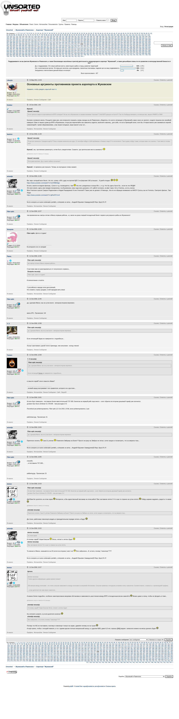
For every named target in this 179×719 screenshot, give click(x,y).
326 (66, 42)
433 (106, 45)
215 (14, 39)
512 (60, 48)
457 (35, 47)
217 (20, 39)
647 (41, 53)
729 (149, 55)
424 (78, 45)
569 (91, 50)
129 (38, 36)
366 (44, 44)
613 (81, 52)
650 (51, 53)
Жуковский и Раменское (24, 30)
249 (118, 39)
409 (32, 45)
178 (44, 38)
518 (78, 48)
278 (63, 41)
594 (23, 52)
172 (26, 38)
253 (131, 39)
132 (48, 36)
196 (100, 38)
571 (97, 50)
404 (17, 45)
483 (115, 47)
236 (78, 39)
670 (112, 53)
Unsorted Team (79, 686)
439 (125, 45)
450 (14, 47)
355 (11, 44)
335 (94, 42)
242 (97, 39)
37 (93, 33)
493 (146, 47)
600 (41, 52)
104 (105, 35)
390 (118, 44)
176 (38, 38)
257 (143, 39)
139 (69, 36)
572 (100, 50)
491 (140, 47)
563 (72, 50)
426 (85, 45)
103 (102, 35)
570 (94, 50)
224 (41, 39)
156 (121, 36)
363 (35, 44)
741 (41, 56)
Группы (61, 24)
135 (57, 36)
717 (112, 55)
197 (103, 38)
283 (78, 41)
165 (149, 36)
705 (75, 55)
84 (56, 35)
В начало (10, 99)
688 (23, 55)
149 (100, 36)
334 (91, 42)
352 (146, 42)
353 (149, 42)
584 (137, 50)
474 (88, 47)
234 (72, 39)
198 (106, 38)
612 (78, 52)
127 (32, 36)
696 (48, 55)
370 (57, 44)
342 (115, 42)
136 (60, 36)
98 (88, 35)
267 (29, 41)
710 (91, 55)
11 (33, 33)
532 (121, 48)
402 (11, 45)
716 (109, 55)
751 (72, 56)
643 (29, 53)
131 (44, 36)
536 (134, 48)
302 (137, 41)
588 (149, 50)
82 (51, 35)
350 (140, 42)
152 (109, 36)
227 (51, 39)
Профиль (30, 99)
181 (54, 38)
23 (61, 33)
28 (72, 33)
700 (60, 55)
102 (99, 35)
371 (60, 44)
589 (8, 52)
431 (100, 45)
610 (72, 52)
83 (53, 35)
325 (63, 42)
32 (82, 33)
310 (17, 42)
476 (94, 47)
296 (118, 41)
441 (131, 45)
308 (11, 42)
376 (75, 44)
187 (72, 38)
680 (143, 53)
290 (100, 41)
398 (143, 44)
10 (31, 33)
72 (28, 35)
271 (41, 41)
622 (109, 52)
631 (137, 52)
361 (29, 44)
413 (44, 45)
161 (137, 36)
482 (112, 47)
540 (146, 48)
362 (32, 44)
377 (78, 44)
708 (85, 55)
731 (11, 56)
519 (81, 48)
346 (128, 42)
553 (41, 50)
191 (85, 38)
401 (8, 45)
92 (74, 35)
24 (63, 33)
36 (91, 33)
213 (8, 39)
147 (94, 36)
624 (115, 52)
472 (81, 47)
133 (51, 36)
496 (11, 48)
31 (79, 33)
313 (26, 42)
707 (81, 55)
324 (60, 42)
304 (143, 41)
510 (54, 48)
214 (11, 39)
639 (17, 53)
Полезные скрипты (111, 686)
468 (69, 47)
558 (57, 50)
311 (20, 42)
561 (66, 50)
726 (140, 55)
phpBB (71, 686)
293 (109, 41)
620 (103, 52)
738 (32, 56)
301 (134, 41)
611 (75, 52)
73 (30, 35)
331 (81, 42)
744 (51, 56)
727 (143, 55)
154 (115, 36)
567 (85, 50)
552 (38, 50)
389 (115, 44)
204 (125, 38)
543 (11, 50)
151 (106, 36)
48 (119, 33)
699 (57, 55)
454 (26, 47)
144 (85, 36)
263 (17, 41)
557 (54, 50)
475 (91, 47)
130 (41, 36)
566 (81, 50)
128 (35, 36)
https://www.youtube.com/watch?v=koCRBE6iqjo (43, 183)
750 (69, 56)
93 (76, 35)
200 (112, 38)
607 (63, 52)
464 (57, 47)
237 (81, 39)
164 (146, 36)
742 (44, 56)
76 (37, 35)
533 (125, 48)
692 (35, 55)
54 (132, 33)
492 (143, 47)
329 (75, 42)
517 (75, 48)
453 (23, 47)
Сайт (49, 99)
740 (38, 56)
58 (142, 33)
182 (57, 38)
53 (130, 33)
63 (7, 35)
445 (143, 45)
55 (135, 33)
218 (23, 39)
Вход (161, 26)
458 (38, 47)
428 (91, 45)
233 (69, 39)
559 (60, 50)
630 (134, 52)
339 (106, 42)
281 (72, 41)
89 (67, 35)
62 (151, 33)
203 (121, 38)
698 (54, 55)
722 (128, 55)
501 (26, 48)
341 (112, 42)
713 (100, 55)
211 (146, 38)
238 (85, 39)
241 (94, 39)
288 (94, 41)
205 (128, 38)
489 (134, 47)
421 (69, 45)
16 (45, 33)
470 (75, 47)
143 (81, 36)
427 (88, 45)
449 (11, 47)
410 (35, 45)
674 (125, 53)
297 (121, 41)
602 (48, 52)
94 (79, 35)
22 (59, 33)
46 (114, 33)
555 (48, 50)
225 (44, 39)
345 (125, 42)
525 (100, 48)
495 (8, 48)
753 (78, 56)
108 (118, 35)
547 (23, 50)
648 (44, 53)
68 (19, 35)
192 (88, 38)
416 (54, 45)
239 (88, 39)
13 (38, 33)
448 (8, 47)
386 (106, 44)
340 (109, 42)
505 (38, 48)
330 (78, 42)
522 (91, 48)
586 (143, 50)
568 (88, 50)
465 (60, 47)
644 (32, 53)
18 (49, 33)
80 (46, 35)
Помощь (74, 24)
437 (118, 45)
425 (81, 45)
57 (139, 33)
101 (96, 35)
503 (32, 48)
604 (54, 52)
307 (8, 42)
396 (137, 44)
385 (103, 44)
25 (66, 33)
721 (125, 55)
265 (23, 41)
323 (57, 42)
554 (44, 50)
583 (134, 50)
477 (97, 47)
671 (115, 53)
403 (14, 45)
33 (84, 33)
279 (66, 41)
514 (66, 48)
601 (44, 52)
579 (121, 50)
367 (48, 44)
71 (26, 35)
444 (140, 45)
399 (146, 44)
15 (42, 33)
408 (29, 45)
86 (60, 35)
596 (29, 52)
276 (57, 41)
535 (131, 48)
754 (81, 56)
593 (20, 52)
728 (146, 55)
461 (48, 47)
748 (63, 56)
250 (121, 39)
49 (121, 33)
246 (109, 39)
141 (75, 36)
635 (149, 52)
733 (17, 56)
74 (32, 35)
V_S (8, 323)
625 (118, 52)
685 (14, 55)
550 (32, 50)
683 (8, 55)
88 (65, 35)
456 (32, 47)
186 (69, 38)
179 (48, 38)
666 (100, 53)
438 (121, 45)
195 (97, 38)
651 (54, 53)
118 (148, 35)
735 (23, 56)
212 (149, 38)
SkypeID (64, 392)
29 (75, 33)
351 (143, 42)
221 (32, 39)
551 (35, 50)
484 (118, 47)
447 (149, 45)
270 (38, 41)
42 (105, 33)
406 (23, 45)
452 (20, 47)
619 (100, 52)
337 (100, 42)
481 (109, 47)
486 (125, 47)
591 (14, 52)
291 (103, 41)
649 (48, 53)
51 (126, 33)
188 (75, 38)
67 (16, 35)
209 (140, 38)
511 (57, 48)
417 (57, 45)
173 (29, 38)
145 (88, 36)
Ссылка (156, 80)
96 (83, 35)
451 (17, 47)
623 (112, 52)
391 (121, 44)
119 (8, 36)
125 (26, 36)
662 (88, 53)
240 (91, 39)
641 (23, 53)
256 (140, 39)
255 (137, 39)
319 (44, 42)
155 (118, 36)
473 (85, 47)
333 (88, 42)
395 (134, 44)
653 (60, 53)
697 (51, 55)
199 (109, 38)
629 (131, 52)
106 (111, 35)
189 (78, 38)
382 (94, 44)
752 (75, 56)
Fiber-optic (10, 211)
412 (41, 45)
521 (88, 48)
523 (94, 48)
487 (128, 47)
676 (131, 53)
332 (85, 42)
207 (134, 38)
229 (57, 39)
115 (139, 35)
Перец (9, 256)
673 (121, 53)
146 (91, 36)
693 (38, 55)
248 (115, 39)
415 (51, 45)
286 (88, 41)
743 (48, 56)
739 (35, 56)
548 (26, 50)
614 (85, 52)
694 (41, 55)
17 (47, 33)
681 (146, 53)
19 (52, 33)
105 (108, 35)
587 (146, 50)
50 (123, 33)
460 (44, 47)
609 (69, 52)
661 (85, 53)
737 (29, 56)
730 (8, 56)
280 (69, 41)
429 (94, 45)
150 (103, 36)
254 (134, 39)
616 (91, 52)
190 (81, 38)
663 (91, 53)
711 (94, 55)
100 (93, 35)
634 (146, 52)
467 (66, 47)
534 (128, 48)
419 (63, 45)
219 (26, 39)
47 (116, 33)
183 (60, 38)
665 (97, 53)
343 (118, 42)
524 (97, 48)
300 (131, 41)
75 (35, 35)
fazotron (9, 134)
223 (38, 39)
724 (134, 55)
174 (32, 38)
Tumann (9, 355)
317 (38, 42)
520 (85, 48)
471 (78, 47)
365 (41, 44)
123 (20, 36)
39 (98, 33)
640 (20, 53)
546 (20, 50)
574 (106, 50)
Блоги (36, 24)
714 (103, 55)
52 (128, 33)
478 (100, 47)
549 (29, 50)
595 (26, 52)
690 (29, 55)
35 (89, 33)
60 (146, 33)
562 (69, 50)
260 (8, 41)
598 (35, 52)
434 (109, 45)
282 (75, 41)
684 (11, 55)
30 (77, 33)
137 (63, 36)
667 (103, 53)
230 (60, 39)
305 (146, 41)
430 (97, 45)
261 (11, 41)
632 (140, 52)
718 (115, 55)
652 (57, 53)
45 (112, 33)
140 (72, 36)
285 (85, 41)
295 (115, 41)
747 (60, 56)
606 (60, 52)
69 (21, 35)
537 (137, 48)
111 (127, 35)
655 (66, 53)
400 (149, 44)
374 (69, 44)
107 (115, 35)
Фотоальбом (43, 24)
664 (94, 53)
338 (103, 42)
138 (66, 36)
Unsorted (9, 30)
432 (103, 45)
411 (38, 45)
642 (26, 53)
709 (88, 55)
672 (118, 53)
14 (40, 33)
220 (29, 39)
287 (91, 41)
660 (81, 53)
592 (17, 52)
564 (75, 50)
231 (63, 39)
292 (106, 41)
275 (54, 41)
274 (51, 41)
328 (72, 42)
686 (17, 55)
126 (29, 36)
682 (149, 53)
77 (39, 35)
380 (88, 44)
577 (115, 50)
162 (140, 36)
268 (32, 41)
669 (109, 53)
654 (63, 53)
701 (63, 55)
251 (125, 39)
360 (26, 44)
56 (137, 33)
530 (115, 48)
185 (66, 38)
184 (63, 38)
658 (75, 53)
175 (35, 38)
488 (131, 47)
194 (94, 38)
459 (41, 47)
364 (38, 44)
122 (17, 36)
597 (32, 52)
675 (128, 53)
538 (140, 48)
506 (41, 48)
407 (26, 45)
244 (103, 39)
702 (66, 55)
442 (134, 45)
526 (103, 48)
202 (118, 38)
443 (137, 45)
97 (86, 35)
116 (142, 35)
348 (134, 42)
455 (29, 47)
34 (86, 33)
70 (23, 35)
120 (11, 36)
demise (9, 484)
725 (137, 55)
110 (124, 35)
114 (136, 35)
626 (121, 52)
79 (44, 35)
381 (91, 44)
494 (149, 47)
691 (32, 55)
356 (14, 44)
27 (70, 33)
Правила (67, 24)
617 (94, 52)
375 (72, 44)
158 (128, 36)
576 (112, 50)
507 (44, 48)
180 (51, 38)
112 (130, 35)
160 (134, 36)
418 (60, 45)
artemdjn (10, 176)
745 (54, 56)
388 (112, 44)
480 (106, 47)
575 (109, 50)
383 (97, 44)
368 (51, 44)
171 (23, 38)
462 (51, 47)
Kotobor (9, 105)
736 (26, 56)
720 (121, 55)
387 (109, 44)
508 (48, 48)
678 (137, 53)
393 (128, 44)
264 (20, 41)
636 (8, 53)
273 (48, 41)
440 (128, 45)
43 (107, 33)
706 (78, 55)
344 (121, 42)
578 (118, 50)
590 (11, 52)
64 (9, 35)
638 (14, 53)
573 (103, 50)
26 (68, 33)
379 (85, 44)
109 (121, 35)
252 (128, 39)
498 (17, 48)
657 (72, 53)
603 (51, 52)
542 (8, 50)
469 (72, 47)
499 (20, 48)
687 (20, 55)
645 (35, 53)
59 (144, 33)
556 (51, 50)
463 (54, 47)
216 (17, 39)
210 (143, 38)
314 (29, 42)
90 (69, 35)
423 (75, 45)
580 (125, 50)
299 (128, 41)
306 (149, 41)
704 (72, 55)
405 (20, 45)
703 (69, 55)
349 (137, 42)
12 (36, 33)
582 (131, 50)
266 (26, 41)
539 (143, 48)
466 (63, 47)
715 (106, 55)
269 (35, 41)
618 (97, 52)
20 (54, 33)
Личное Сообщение (40, 99)
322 (54, 42)
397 (140, 44)
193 (91, 38)
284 (81, 41)
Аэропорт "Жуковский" (45, 30)
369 (54, 44)
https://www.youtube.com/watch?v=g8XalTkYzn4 (43, 195)
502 (29, 48)
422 (72, 45)
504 (35, 48)
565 (78, 50)
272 (44, 41)
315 (32, 42)
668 (106, 53)
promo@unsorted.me (100, 686)
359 (23, 44)
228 (54, 39)
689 (26, 55)
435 (112, 45)
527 (106, 48)
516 (72, 48)
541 (149, 48)
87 (62, 35)
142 (78, 36)
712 (97, 55)
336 (97, 42)
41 (102, 33)
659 (78, 53)
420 (66, 45)
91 (72, 35)
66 (14, 35)
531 (118, 48)
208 (137, 38)
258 (146, 39)
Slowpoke (10, 229)
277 (60, 41)
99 (90, 35)
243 (100, 39)
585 (140, 50)
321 (51, 42)
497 (14, 48)
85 (58, 35)
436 (115, 45)
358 (20, 44)
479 (103, 47)
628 (128, 52)
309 (14, 42)
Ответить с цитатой (166, 80)
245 (106, 39)
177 (41, 38)
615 (88, 52)
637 (11, 53)
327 (69, 42)
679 (140, 53)
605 (57, 52)
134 (54, 36)
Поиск (31, 24)
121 (14, 36)
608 (66, 52)
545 (17, 50)
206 (131, 38)
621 (106, 52)
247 (112, 39)
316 (35, 42)
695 (44, 55)
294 (112, 41)
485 (121, 47)
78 (42, 35)
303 (140, 41)
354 (8, 44)
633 (143, 52)
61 (149, 33)
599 (38, 52)
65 (12, 35)
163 (143, 36)
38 (96, 33)
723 (131, 55)
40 (100, 33)
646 (38, 53)
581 (128, 50)
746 (57, 56)
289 (97, 41)
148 (97, 36)
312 (23, 42)
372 (63, 44)
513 (63, 48)
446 (146, 45)
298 (125, 41)
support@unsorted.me (88, 686)
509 (51, 48)
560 (63, 50)
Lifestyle (10, 80)
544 (14, 50)
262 (14, 41)
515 (69, 48)
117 (145, 35)
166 (8, 38)
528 (109, 48)
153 (112, 36)
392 (125, 44)
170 (20, 38)
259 (149, 39)
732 (14, 56)
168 (14, 38)
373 (66, 44)
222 (35, 39)
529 (112, 48)
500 (23, 48)
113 (133, 35)
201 (115, 38)
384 (100, 44)
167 (11, 38)
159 (131, 36)
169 (17, 38)
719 (118, 55)
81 (49, 35)
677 (134, 53)
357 (17, 44)
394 (131, 44)
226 (48, 39)
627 (125, 52)
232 (66, 39)
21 (56, 33)
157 (125, 36)
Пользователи (53, 24)
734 (20, 56)
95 (81, 35)
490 (137, 47)
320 (48, 42)
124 (23, 36)
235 (75, 39)
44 (109, 33)
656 (69, 53)
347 (131, 42)
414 (48, 45)
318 (41, 42)
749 (66, 56)
